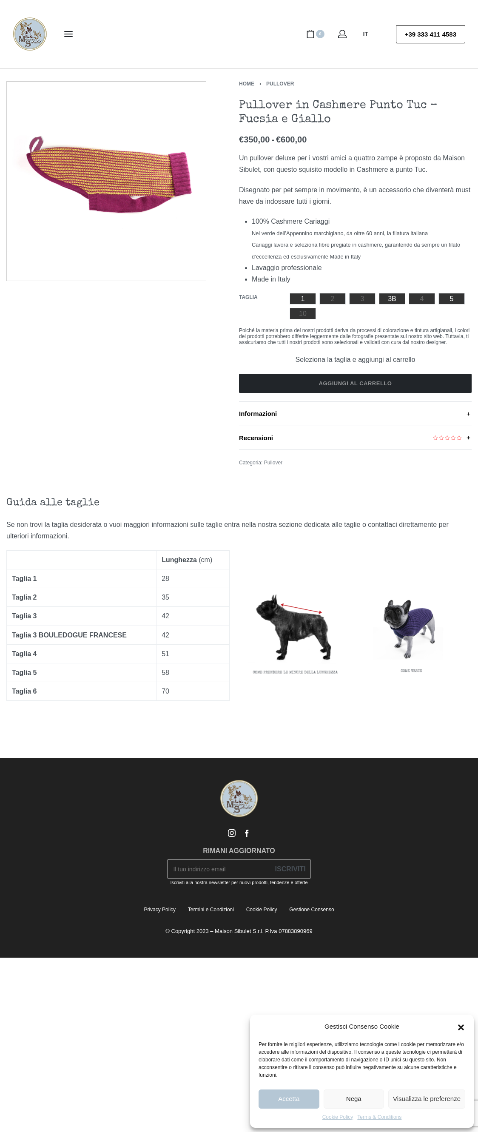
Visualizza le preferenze (427, 1098)
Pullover (280, 84)
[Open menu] (68, 34)
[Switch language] (369, 34)
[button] (461, 1026)
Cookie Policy (337, 1117)
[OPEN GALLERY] (106, 181)
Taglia (248, 297)
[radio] (303, 298)
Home (246, 84)
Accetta (288, 1098)
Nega (353, 1098)
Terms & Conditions (379, 1117)
